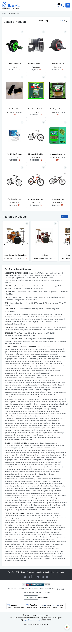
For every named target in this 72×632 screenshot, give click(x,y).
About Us (11, 572)
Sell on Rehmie (29, 592)
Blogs (23, 572)
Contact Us (60, 572)
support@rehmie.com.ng (31, 620)
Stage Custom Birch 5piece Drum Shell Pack (16, 255)
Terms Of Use (22, 589)
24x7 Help (46, 592)
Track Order (61, 589)
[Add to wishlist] (27, 223)
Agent (59, 606)
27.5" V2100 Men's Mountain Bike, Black (57, 199)
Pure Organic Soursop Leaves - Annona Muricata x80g (57, 109)
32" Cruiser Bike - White (14, 199)
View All (64, 217)
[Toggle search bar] (62, 5)
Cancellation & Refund (47, 589)
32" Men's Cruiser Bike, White (36, 154)
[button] (67, 5)
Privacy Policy (33, 589)
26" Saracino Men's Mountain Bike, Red (36, 199)
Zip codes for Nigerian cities (45, 572)
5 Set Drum (44, 255)
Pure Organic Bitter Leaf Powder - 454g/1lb (36, 109)
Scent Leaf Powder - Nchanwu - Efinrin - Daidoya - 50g (57, 154)
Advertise (31, 606)
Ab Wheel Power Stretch (57, 64)
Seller (45, 606)
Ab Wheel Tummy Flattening (14, 64)
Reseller (38, 592)
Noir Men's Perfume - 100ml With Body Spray (36, 64)
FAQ (17, 572)
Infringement (11, 589)
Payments (30, 572)
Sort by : (41, 21)
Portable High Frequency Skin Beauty (14, 154)
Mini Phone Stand (14, 109)
